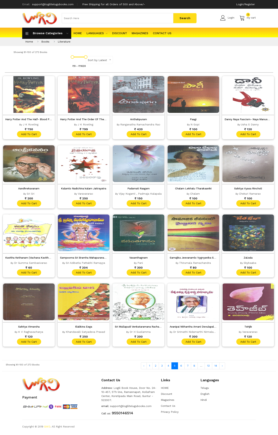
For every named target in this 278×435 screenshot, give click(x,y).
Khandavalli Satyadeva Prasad (85, 333)
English (204, 395)
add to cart (29, 134)
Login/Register (245, 4)
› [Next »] (222, 367)
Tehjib (248, 327)
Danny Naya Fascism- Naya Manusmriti (251, 119)
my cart (247, 17)
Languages (97, 33)
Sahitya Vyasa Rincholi (248, 188)
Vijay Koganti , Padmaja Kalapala (140, 194)
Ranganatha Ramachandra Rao (140, 124)
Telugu (204, 389)
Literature (64, 41)
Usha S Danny (250, 124)
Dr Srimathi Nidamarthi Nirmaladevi (196, 333)
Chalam (195, 194)
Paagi (193, 119)
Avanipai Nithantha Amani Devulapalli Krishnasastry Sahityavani (212, 327)
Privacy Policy (170, 413)
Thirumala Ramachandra (195, 263)
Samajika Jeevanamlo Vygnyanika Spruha (197, 258)
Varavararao (85, 194)
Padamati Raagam (138, 188)
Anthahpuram (138, 119)
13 (208, 367)
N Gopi (195, 124)
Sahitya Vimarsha (29, 327)
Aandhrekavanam (28, 188)
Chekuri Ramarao (250, 194)
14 (215, 367)
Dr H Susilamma (140, 333)
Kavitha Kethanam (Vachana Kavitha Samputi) (36, 258)
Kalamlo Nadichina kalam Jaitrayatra (85, 188)
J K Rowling (30, 124)
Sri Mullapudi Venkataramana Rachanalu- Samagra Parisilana (156, 327)
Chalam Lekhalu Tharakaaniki (193, 188)
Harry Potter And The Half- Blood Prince (32, 119)
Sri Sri (30, 194)
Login (227, 17)
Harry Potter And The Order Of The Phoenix (89, 119)
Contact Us (162, 33)
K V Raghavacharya (30, 333)
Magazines (140, 33)
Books (45, 41)
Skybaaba (250, 263)
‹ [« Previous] (143, 367)
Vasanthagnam (138, 258)
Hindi (203, 401)
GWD (47, 428)
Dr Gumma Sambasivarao (30, 263)
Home (29, 41)
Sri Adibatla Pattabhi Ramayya (85, 263)
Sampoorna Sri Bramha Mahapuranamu (87, 258)
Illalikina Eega (83, 327)
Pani (140, 263)
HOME (78, 33)
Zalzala (248, 258)
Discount (119, 33)
